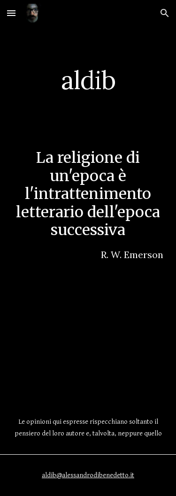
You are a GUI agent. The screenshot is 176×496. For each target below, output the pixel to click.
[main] (88, 80)
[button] (11, 13)
